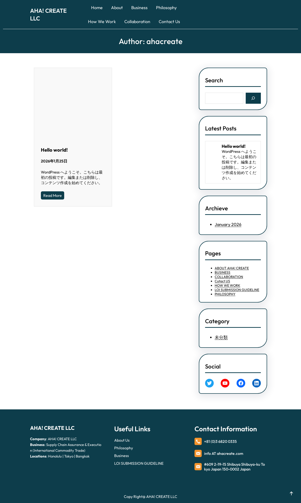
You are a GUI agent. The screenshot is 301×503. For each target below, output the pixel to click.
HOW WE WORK (227, 285)
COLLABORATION (229, 277)
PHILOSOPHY (225, 294)
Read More (52, 195)
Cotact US (222, 281)
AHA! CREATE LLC (52, 428)
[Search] (253, 98)
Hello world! (54, 150)
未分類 (221, 337)
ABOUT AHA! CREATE (232, 268)
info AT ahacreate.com (223, 453)
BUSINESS (222, 272)
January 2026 (228, 224)
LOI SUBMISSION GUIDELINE (237, 290)
